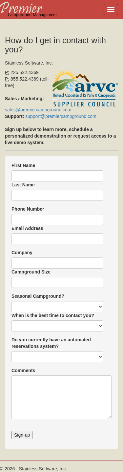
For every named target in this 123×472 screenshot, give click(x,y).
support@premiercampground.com (60, 116)
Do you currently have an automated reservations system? (51, 343)
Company (21, 252)
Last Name (23, 184)
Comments (23, 370)
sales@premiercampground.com (38, 109)
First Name (23, 165)
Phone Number (27, 209)
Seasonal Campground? (37, 296)
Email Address (27, 228)
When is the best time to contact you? (52, 315)
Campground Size (31, 271)
